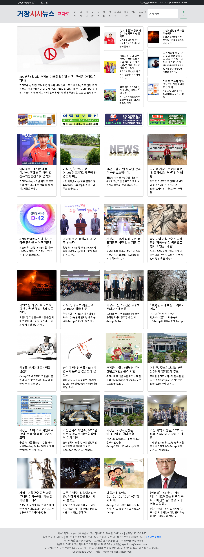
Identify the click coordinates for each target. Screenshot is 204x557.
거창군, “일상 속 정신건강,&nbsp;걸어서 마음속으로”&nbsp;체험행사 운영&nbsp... (167, 317)
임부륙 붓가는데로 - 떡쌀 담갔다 (35, 369)
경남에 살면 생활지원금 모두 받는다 (79, 241)
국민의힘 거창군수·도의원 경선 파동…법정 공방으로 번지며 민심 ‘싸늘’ (166, 242)
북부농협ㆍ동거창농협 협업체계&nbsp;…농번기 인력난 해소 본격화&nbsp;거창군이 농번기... (79, 317)
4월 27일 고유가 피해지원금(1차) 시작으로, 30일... (173, 94)
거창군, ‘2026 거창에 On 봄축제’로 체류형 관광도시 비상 (80, 172)
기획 (75, 13)
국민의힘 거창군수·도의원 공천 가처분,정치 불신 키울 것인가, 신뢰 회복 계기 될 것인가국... (36, 320)
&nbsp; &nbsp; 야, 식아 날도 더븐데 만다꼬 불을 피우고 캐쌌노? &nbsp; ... (123, 508)
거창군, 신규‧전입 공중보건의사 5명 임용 (123, 307)
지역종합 (117, 13)
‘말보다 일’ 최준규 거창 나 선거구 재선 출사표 (130, 33)
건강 (110, 13)
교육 (98, 13)
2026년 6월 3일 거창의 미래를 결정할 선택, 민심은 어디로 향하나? (57, 78)
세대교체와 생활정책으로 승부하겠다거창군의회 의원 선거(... (130, 100)
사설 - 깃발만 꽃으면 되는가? (173, 32)
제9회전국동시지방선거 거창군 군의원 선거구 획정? (35, 241)
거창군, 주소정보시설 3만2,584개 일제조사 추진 (166, 369)
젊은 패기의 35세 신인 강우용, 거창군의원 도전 (130, 90)
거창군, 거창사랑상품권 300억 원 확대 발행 (120, 432)
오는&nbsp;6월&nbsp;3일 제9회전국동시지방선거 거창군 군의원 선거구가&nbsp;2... (36, 251)
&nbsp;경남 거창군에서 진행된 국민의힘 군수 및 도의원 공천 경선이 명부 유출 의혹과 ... (166, 254)
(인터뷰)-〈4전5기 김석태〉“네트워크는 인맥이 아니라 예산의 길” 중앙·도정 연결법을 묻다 (167, 498)
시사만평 (142, 13)
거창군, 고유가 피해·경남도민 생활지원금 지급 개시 (173, 84)
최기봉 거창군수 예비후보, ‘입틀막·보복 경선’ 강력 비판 (166, 172)
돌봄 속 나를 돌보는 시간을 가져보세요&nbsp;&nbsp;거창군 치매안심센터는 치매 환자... (36, 446)
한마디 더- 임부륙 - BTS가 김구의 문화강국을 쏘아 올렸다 (79, 371)
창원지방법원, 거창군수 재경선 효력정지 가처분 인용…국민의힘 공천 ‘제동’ (173, 57)
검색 (183, 13)
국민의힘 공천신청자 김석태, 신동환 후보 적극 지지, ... (130, 74)
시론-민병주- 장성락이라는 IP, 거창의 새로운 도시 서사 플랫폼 (79, 496)
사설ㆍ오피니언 (129, 13)
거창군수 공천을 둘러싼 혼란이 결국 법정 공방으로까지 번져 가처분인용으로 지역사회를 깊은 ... (36, 508)
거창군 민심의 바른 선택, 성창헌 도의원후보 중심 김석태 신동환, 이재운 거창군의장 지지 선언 (130, 61)
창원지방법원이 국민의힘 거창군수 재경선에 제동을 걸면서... (173, 68)
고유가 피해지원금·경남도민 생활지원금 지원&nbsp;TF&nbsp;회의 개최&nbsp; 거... (123, 254)
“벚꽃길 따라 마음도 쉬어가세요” (167, 307)
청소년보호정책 (153, 537)
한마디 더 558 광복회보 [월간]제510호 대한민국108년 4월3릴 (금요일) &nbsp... (80, 383)
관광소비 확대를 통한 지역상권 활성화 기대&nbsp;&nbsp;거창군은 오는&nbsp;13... (123, 379)
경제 (81, 13)
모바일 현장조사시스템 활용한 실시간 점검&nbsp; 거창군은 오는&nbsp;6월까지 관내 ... (167, 379)
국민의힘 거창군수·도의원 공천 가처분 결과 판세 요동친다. (36, 309)
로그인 (44, 2)
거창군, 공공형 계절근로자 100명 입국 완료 (78, 307)
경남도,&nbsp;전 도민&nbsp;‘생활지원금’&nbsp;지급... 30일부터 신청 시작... (80, 251)
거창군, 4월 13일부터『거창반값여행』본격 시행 (122, 369)
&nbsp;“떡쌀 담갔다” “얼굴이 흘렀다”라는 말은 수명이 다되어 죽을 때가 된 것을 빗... (36, 379)
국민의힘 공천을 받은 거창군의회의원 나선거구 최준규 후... (130, 43)
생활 (104, 13)
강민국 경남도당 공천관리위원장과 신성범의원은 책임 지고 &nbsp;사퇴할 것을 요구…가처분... (166, 186)
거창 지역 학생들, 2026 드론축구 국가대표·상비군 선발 (166, 434)
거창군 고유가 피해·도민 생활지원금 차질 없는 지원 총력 (123, 242)
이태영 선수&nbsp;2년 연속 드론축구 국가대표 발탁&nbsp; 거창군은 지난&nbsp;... (167, 446)
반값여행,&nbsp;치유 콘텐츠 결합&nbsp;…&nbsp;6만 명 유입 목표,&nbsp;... (79, 184)
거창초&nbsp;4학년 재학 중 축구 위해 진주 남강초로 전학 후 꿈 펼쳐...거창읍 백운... (36, 184)
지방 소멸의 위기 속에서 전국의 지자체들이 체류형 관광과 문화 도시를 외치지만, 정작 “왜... (80, 508)
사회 (87, 13)
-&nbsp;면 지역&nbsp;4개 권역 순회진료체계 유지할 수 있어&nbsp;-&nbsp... (122, 317)
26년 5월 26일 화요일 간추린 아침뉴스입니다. (123, 171)
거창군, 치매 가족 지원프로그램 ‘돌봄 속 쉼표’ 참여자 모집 (36, 434)
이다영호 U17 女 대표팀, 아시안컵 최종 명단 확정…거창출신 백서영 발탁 (35, 172)
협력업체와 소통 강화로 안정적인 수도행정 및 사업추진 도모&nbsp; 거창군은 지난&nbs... (80, 446)
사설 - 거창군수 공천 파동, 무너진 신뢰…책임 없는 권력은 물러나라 (36, 496)
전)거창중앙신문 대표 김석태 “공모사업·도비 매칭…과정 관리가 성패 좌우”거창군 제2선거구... (167, 512)
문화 (92, 13)
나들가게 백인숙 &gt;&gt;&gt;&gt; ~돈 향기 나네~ (122, 496)
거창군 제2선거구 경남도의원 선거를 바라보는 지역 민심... (173, 40)
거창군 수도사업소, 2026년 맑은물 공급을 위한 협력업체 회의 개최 (80, 434)
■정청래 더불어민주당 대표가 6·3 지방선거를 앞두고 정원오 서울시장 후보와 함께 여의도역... (123, 181)
